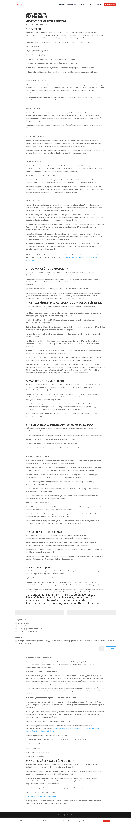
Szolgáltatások (71, 4)
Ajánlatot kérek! (110, 4)
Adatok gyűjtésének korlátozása (28, 629)
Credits (80, 815)
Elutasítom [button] (98, 821)
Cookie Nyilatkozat (71, 815)
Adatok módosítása (23, 626)
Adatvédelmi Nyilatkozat (56, 815)
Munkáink (82, 4)
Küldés (111, 648)
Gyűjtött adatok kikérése (26, 631)
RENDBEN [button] (106, 821)
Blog (91, 4)
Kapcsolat (98, 4)
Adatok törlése (22, 623)
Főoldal (61, 4)
